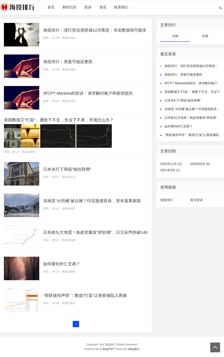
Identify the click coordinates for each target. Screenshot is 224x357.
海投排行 (166, 200)
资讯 (102, 7)
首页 (51, 7)
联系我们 (121, 7)
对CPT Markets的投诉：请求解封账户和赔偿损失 (88, 93)
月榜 (175, 36)
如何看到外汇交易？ (61, 264)
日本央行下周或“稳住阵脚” (67, 169)
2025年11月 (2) (171, 164)
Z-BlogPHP (107, 349)
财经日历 (69, 7)
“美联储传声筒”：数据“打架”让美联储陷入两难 (85, 295)
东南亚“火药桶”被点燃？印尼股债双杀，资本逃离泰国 (92, 200)
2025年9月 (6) (200, 164)
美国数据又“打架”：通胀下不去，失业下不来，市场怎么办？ (59, 120)
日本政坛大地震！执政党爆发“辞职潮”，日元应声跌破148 (95, 232)
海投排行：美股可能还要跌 (68, 61)
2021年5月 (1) (170, 170)
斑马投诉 (196, 200)
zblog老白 (134, 349)
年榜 (205, 36)
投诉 (87, 7)
